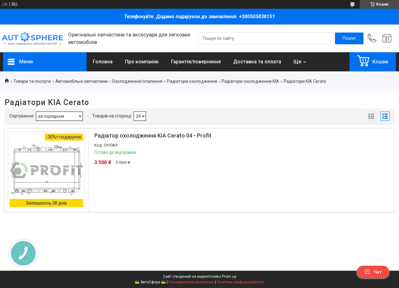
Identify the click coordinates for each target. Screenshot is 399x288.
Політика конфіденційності (240, 282)
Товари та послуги (32, 81)
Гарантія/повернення (196, 62)
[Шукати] (349, 38)
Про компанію (142, 62)
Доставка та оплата (257, 62)
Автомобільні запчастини (81, 81)
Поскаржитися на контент (191, 282)
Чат (373, 272)
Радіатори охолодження (192, 81)
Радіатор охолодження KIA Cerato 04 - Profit (153, 135)
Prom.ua (229, 276)
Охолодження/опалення (137, 81)
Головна (103, 62)
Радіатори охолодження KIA (250, 81)
